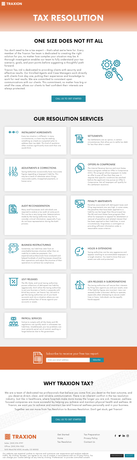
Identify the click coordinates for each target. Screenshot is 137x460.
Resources (109, 4)
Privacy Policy (91, 443)
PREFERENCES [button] (116, 455)
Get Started (49, 4)
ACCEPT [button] (129, 455)
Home (60, 443)
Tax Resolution (63, 4)
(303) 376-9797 (16, 448)
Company (96, 4)
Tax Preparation (81, 4)
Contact (121, 4)
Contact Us (89, 447)
